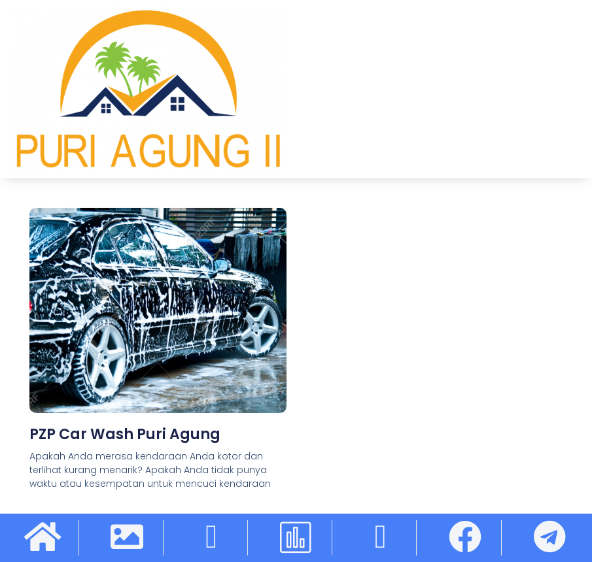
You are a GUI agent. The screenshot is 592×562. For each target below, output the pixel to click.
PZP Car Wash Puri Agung (124, 434)
